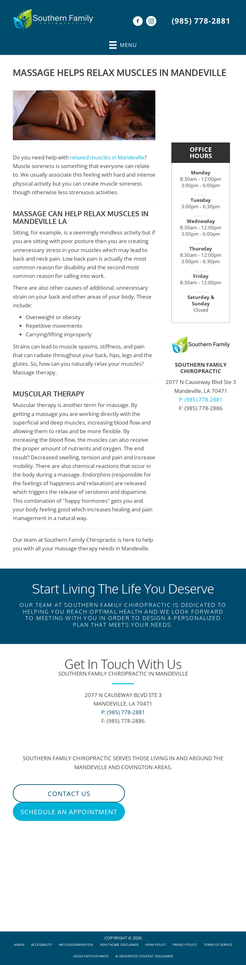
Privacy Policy (185, 944)
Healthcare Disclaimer (119, 944)
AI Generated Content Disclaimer (144, 956)
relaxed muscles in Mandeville (107, 157)
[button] (69, 793)
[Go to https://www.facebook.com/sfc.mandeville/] (138, 22)
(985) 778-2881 (201, 20)
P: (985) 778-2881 (201, 399)
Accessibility (41, 944)
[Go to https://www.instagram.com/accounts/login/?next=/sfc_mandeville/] (151, 22)
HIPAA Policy (155, 944)
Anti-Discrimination (76, 944)
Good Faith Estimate (91, 956)
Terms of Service (218, 944)
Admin (19, 944)
